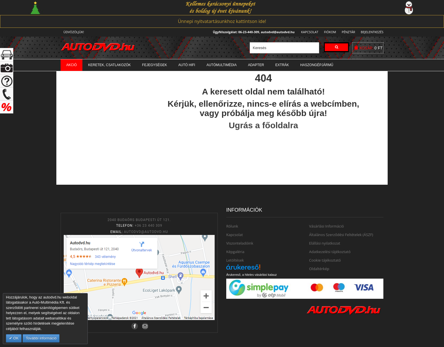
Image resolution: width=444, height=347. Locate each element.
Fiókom (328, 32)
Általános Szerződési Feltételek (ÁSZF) (341, 234)
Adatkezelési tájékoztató (330, 251)
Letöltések (235, 260)
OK (15, 338)
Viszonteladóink (239, 243)
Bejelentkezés (372, 32)
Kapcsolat (308, 32)
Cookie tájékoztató (325, 260)
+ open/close (6, 54)
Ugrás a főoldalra (263, 125)
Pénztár (347, 32)
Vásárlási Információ (326, 226)
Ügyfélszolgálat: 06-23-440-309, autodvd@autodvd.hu (252, 32)
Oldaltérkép (319, 268)
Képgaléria (235, 251)
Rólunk (232, 226)
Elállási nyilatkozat (324, 243)
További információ (41, 338)
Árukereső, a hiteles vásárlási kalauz (251, 274)
